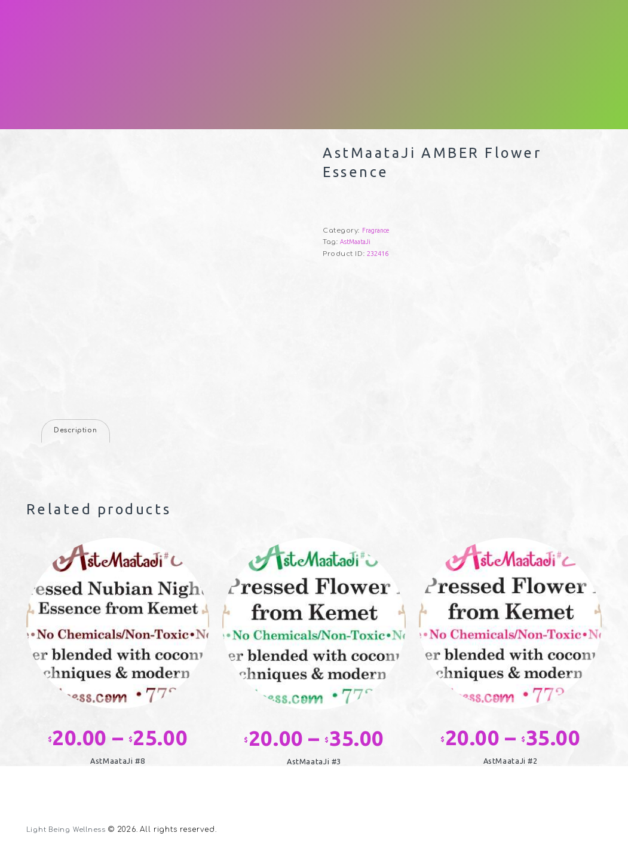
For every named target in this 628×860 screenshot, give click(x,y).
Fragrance (376, 230)
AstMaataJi (356, 241)
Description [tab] (77, 431)
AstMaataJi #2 (511, 762)
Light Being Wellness (68, 831)
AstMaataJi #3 (314, 762)
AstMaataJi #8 (117, 762)
